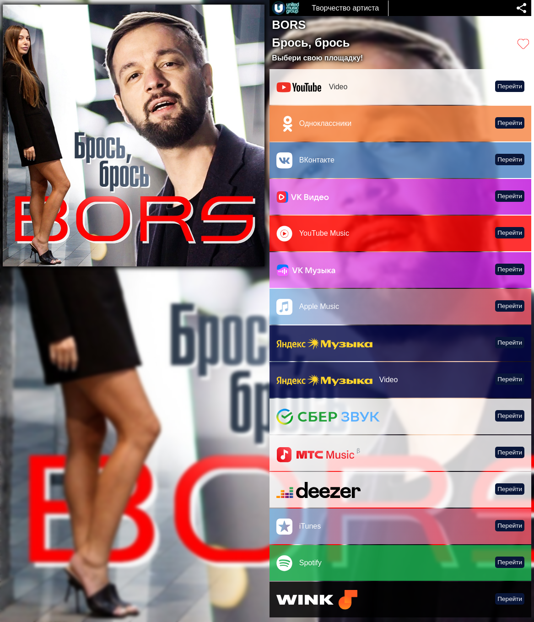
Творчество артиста (345, 8)
